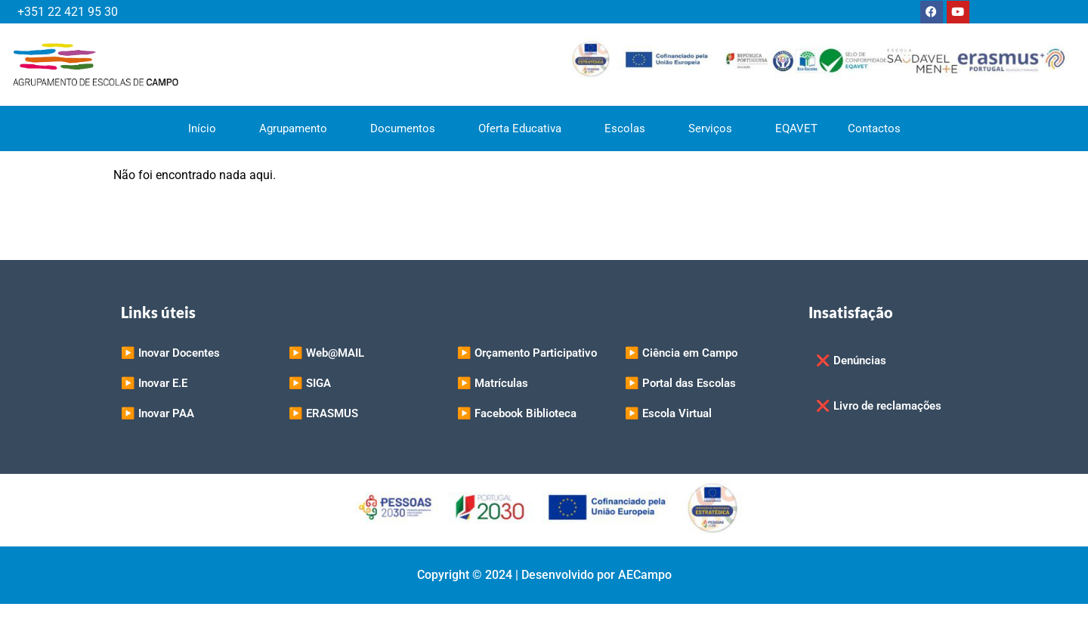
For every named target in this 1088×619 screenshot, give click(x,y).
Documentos (409, 128)
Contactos (874, 128)
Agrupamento (299, 128)
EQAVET (796, 128)
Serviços (716, 128)
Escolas (631, 128)
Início (208, 128)
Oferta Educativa (526, 128)
